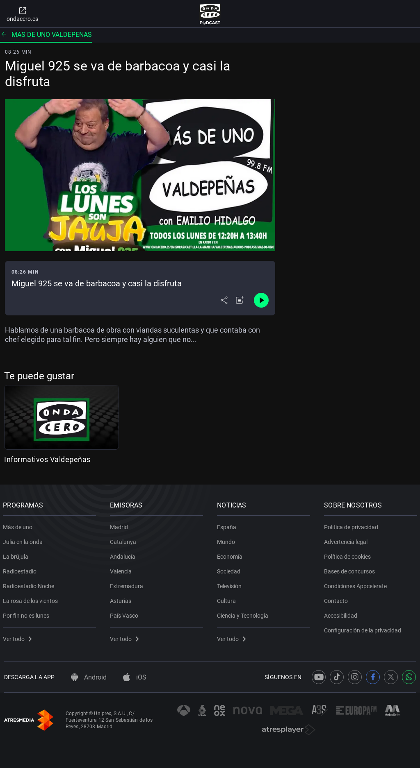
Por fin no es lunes (27, 614)
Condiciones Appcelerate (356, 584)
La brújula (17, 555)
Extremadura (127, 584)
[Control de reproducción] (261, 300)
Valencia (122, 569)
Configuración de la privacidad (363, 628)
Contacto (337, 599)
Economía (231, 555)
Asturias (121, 599)
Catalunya (124, 540)
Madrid (120, 525)
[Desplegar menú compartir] (224, 300)
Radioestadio (21, 569)
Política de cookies (348, 555)
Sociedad (230, 569)
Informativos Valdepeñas (47, 459)
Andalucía (124, 555)
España (227, 525)
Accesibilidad (341, 614)
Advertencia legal (347, 540)
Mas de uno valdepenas (46, 35)
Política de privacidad (352, 525)
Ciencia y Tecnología (243, 614)
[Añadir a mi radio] (240, 300)
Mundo (227, 540)
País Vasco (125, 614)
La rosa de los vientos (31, 599)
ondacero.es (22, 14)
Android (89, 677)
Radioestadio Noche (29, 584)
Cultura (227, 599)
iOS (134, 677)
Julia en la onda (24, 540)
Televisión (230, 584)
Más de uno (19, 525)
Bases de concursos (350, 569)
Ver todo (18, 637)
